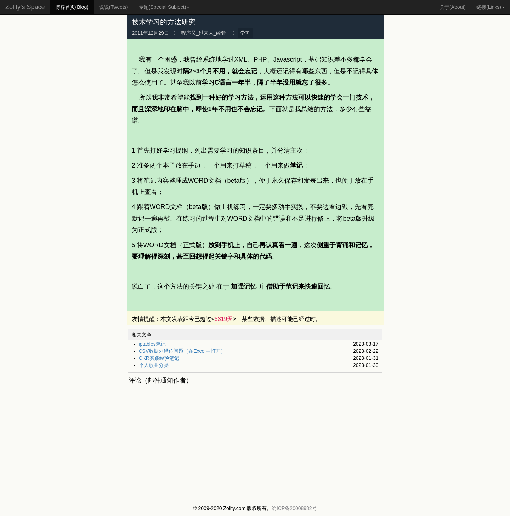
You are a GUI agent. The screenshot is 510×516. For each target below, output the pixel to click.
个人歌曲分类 (154, 365)
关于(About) (453, 7)
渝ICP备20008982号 (294, 508)
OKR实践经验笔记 (159, 358)
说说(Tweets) (113, 7)
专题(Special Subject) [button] (164, 7)
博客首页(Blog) (71, 7)
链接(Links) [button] (490, 7)
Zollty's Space (25, 7)
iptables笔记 (152, 344)
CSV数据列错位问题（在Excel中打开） (182, 351)
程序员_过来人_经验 (203, 33)
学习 (245, 33)
